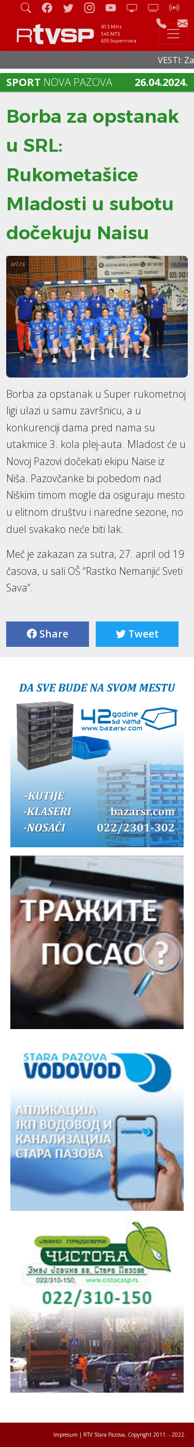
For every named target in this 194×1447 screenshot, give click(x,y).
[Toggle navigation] (173, 33)
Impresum (65, 1434)
